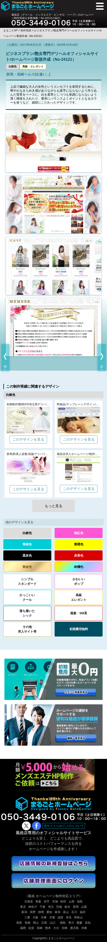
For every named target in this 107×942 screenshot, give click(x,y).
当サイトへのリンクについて (64, 826)
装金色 (27, 567)
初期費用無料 (78, 629)
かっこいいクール (27, 597)
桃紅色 (78, 533)
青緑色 (27, 544)
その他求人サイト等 (27, 629)
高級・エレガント (33, 66)
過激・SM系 (78, 613)
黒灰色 (27, 555)
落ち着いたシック (27, 613)
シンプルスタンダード (27, 581)
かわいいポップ (79, 581)
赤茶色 (78, 555)
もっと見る (53, 506)
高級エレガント (78, 597)
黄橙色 (78, 544)
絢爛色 (78, 567)
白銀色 (13, 66)
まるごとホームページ (61, 938)
